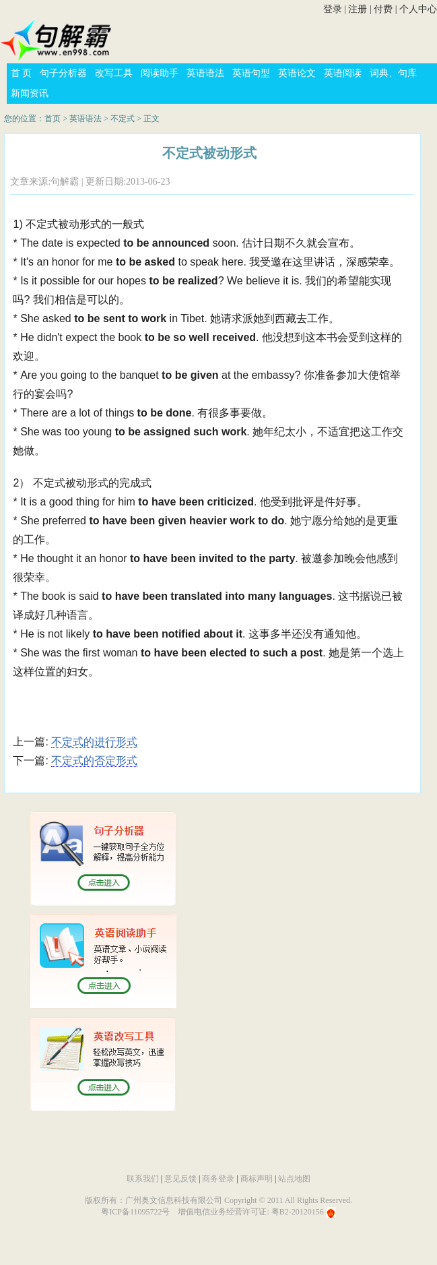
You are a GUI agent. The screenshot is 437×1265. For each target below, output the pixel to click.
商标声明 (256, 1178)
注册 (357, 9)
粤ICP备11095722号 (135, 1211)
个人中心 (418, 9)
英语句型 (251, 73)
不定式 (122, 118)
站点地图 (294, 1178)
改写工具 (114, 73)
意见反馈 (180, 1178)
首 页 (21, 73)
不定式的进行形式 (94, 741)
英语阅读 (343, 73)
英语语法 (205, 73)
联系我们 (143, 1178)
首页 (52, 118)
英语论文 (297, 73)
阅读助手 (159, 73)
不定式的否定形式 (94, 760)
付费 (383, 9)
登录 (332, 9)
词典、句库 (393, 73)
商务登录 (218, 1178)
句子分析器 (63, 73)
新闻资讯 (29, 93)
